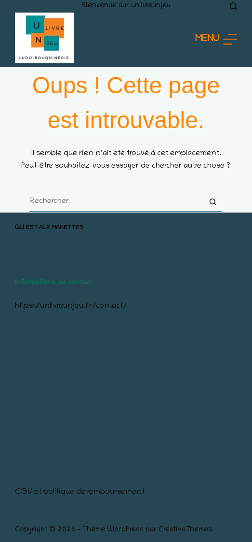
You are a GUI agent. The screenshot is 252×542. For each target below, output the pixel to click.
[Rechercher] (233, 6)
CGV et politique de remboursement (80, 492)
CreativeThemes (185, 530)
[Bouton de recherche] (212, 202)
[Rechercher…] (116, 202)
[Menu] (216, 39)
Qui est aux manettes (49, 228)
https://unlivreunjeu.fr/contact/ (71, 306)
